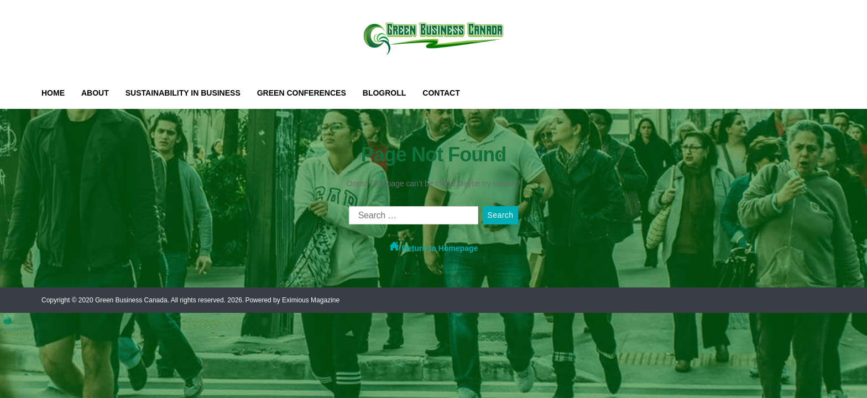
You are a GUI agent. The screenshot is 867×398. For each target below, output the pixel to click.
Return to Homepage (433, 247)
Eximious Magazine (311, 300)
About (95, 92)
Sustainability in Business (183, 92)
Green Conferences (301, 92)
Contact (440, 92)
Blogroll (384, 92)
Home (53, 92)
